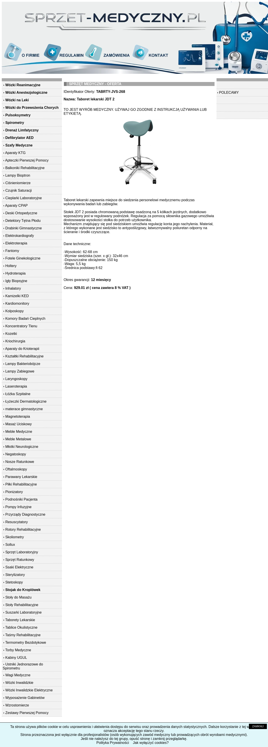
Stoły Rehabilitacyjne (21, 605)
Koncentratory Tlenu (21, 326)
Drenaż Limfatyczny (22, 130)
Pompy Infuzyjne (18, 507)
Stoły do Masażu (18, 597)
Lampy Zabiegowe (19, 371)
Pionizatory (14, 492)
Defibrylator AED (19, 138)
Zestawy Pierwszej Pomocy (27, 713)
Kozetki (11, 333)
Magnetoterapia (17, 416)
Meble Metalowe (18, 439)
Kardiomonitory (17, 303)
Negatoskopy (15, 454)
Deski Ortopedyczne (21, 213)
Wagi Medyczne (17, 675)
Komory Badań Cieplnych (25, 318)
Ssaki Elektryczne (19, 567)
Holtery (11, 266)
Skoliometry (14, 537)
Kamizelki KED (17, 296)
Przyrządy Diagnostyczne (25, 514)
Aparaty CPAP (16, 205)
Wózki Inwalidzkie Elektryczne (29, 690)
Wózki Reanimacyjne (22, 85)
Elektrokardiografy (19, 236)
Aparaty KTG (15, 153)
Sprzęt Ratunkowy (19, 560)
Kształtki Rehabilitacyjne (24, 356)
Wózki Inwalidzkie (19, 683)
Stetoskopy (14, 582)
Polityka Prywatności (113, 743)
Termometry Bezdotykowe (25, 642)
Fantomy (12, 251)
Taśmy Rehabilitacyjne (23, 635)
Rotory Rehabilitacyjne (23, 529)
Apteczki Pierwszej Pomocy (27, 160)
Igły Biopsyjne (16, 281)
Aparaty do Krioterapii (22, 349)
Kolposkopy (14, 311)
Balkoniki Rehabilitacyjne (25, 168)
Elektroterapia (16, 243)
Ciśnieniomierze (18, 183)
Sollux (10, 544)
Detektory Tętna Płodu (23, 220)
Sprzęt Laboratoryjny (21, 552)
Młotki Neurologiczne (21, 447)
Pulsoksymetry (18, 115)
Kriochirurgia (15, 341)
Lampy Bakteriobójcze (22, 364)
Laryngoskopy (16, 379)
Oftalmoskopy (16, 469)
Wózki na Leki (17, 100)
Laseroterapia (16, 386)
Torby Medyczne (18, 650)
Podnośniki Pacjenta (21, 499)
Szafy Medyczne (19, 145)
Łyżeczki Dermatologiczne (26, 401)
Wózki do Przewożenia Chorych (32, 107)
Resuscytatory (16, 522)
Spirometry (14, 123)
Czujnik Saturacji (18, 190)
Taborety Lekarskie (20, 620)
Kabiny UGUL (16, 657)
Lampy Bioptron (17, 175)
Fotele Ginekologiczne (22, 258)
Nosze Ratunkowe (19, 462)
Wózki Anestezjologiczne (26, 92)
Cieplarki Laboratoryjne (23, 198)
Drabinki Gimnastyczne (23, 228)
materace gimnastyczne (24, 409)
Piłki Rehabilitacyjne (21, 484)
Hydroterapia (15, 273)
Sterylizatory (15, 575)
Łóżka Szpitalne (17, 394)
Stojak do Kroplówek (22, 590)
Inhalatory (13, 288)
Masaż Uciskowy (18, 424)
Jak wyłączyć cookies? (151, 743)
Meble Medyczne (18, 431)
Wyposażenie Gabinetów (25, 698)
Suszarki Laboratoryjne (23, 612)
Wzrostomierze (17, 705)
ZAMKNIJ (258, 726)
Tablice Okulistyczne (21, 627)
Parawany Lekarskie (21, 477)
